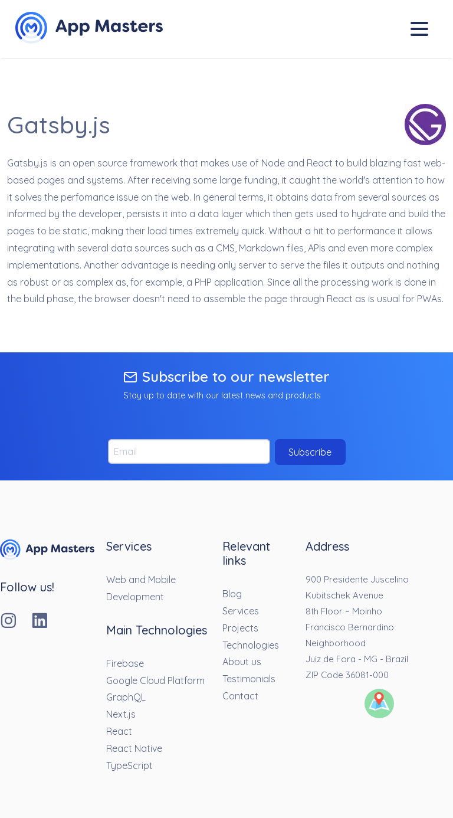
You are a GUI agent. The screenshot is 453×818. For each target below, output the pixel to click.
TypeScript (129, 765)
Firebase (125, 663)
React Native (134, 748)
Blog (232, 594)
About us (241, 662)
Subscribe (309, 452)
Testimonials (248, 679)
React (119, 731)
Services (240, 611)
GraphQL (126, 697)
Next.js (121, 714)
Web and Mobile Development (141, 588)
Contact (240, 696)
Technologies (250, 645)
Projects (240, 628)
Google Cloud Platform (155, 680)
